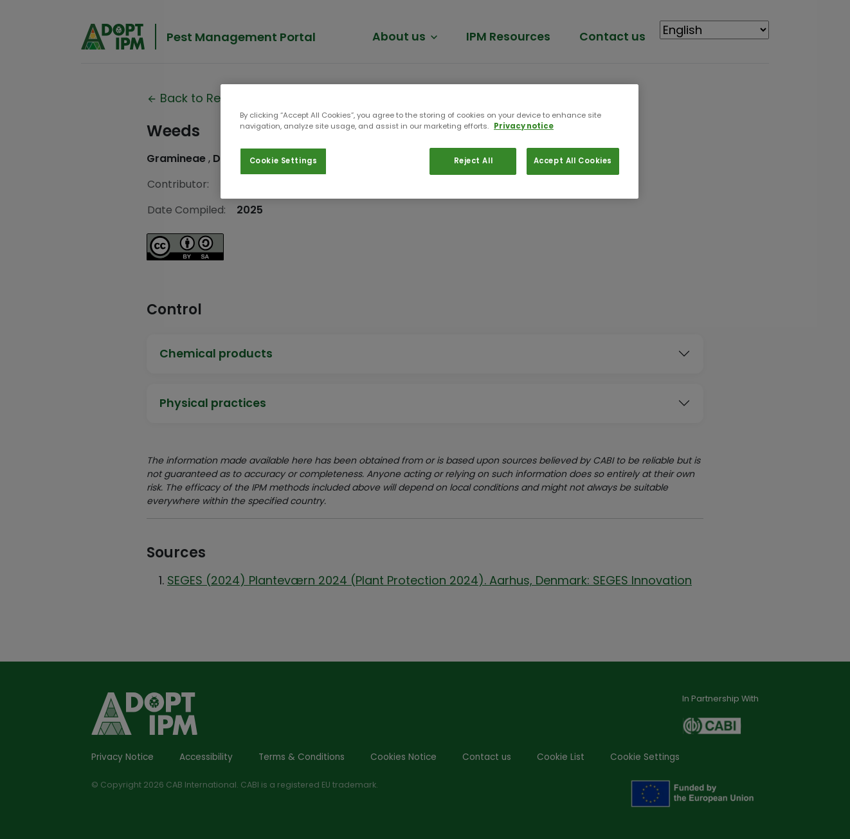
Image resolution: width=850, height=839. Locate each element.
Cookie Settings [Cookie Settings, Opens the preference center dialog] (283, 161)
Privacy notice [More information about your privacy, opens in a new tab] (524, 126)
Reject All (473, 161)
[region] (429, 141)
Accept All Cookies (573, 161)
